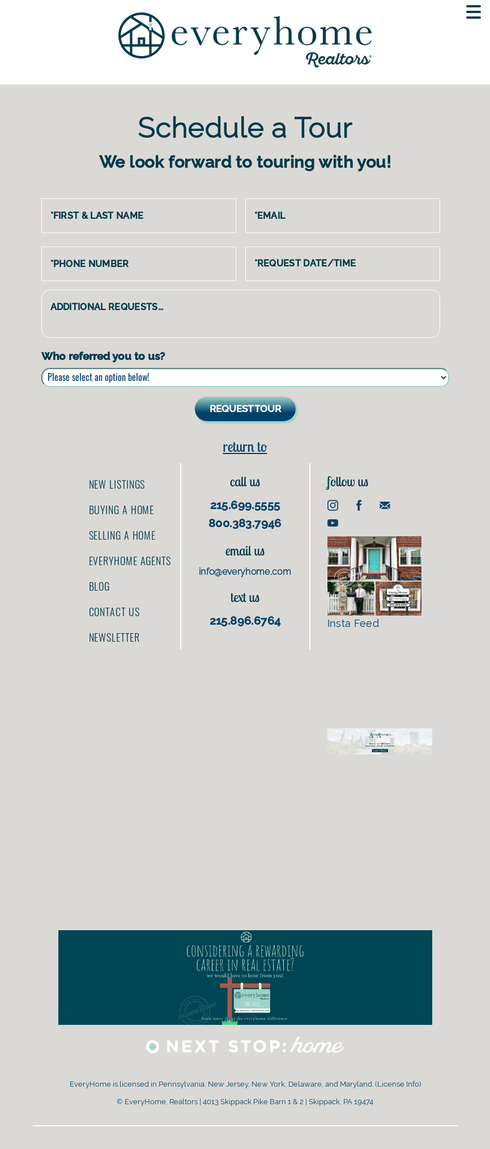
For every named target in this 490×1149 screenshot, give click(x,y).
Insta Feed (374, 582)
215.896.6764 (245, 621)
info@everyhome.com (245, 571)
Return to (245, 446)
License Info (398, 1084)
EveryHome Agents (130, 560)
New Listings (117, 484)
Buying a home (122, 509)
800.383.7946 (245, 523)
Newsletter (114, 637)
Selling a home (122, 535)
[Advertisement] (379, 677)
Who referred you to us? (103, 356)
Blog (99, 586)
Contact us (114, 611)
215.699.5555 (245, 505)
